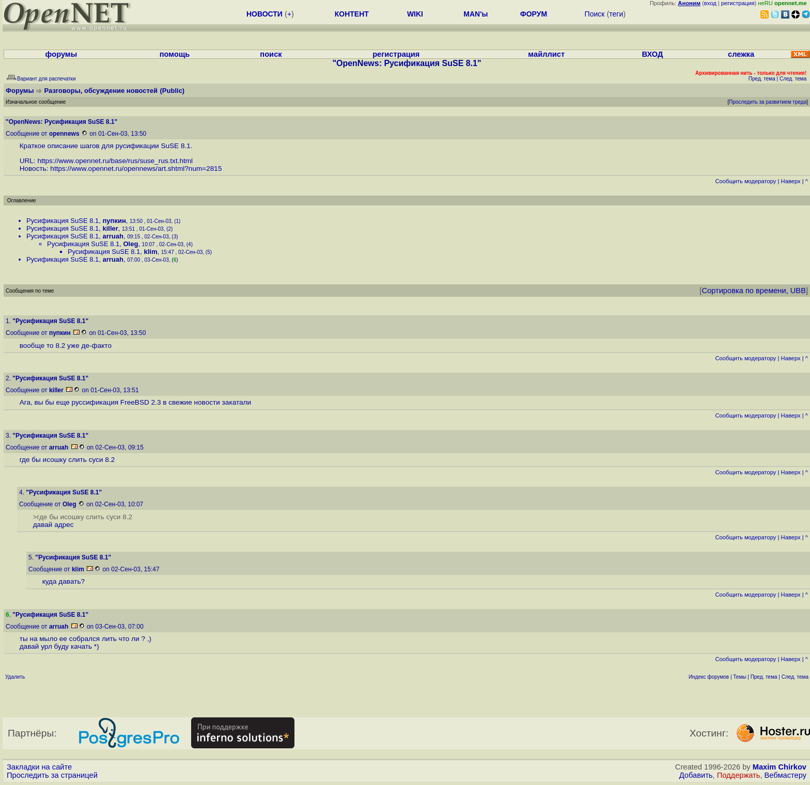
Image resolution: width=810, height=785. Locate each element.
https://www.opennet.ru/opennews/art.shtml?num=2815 (136, 168)
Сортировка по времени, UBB (754, 290)
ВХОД (652, 54)
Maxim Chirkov (779, 767)
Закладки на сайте (39, 767)
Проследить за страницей (52, 775)
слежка (741, 54)
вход (710, 3)
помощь (175, 54)
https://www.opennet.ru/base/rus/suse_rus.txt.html (115, 161)
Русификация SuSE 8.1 (62, 221)
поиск (271, 54)
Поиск (595, 14)
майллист (546, 54)
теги (616, 14)
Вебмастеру (785, 775)
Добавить (696, 775)
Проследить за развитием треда (767, 102)
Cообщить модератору (745, 181)
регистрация (738, 3)
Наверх (791, 181)
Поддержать (738, 775)
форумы (61, 54)
